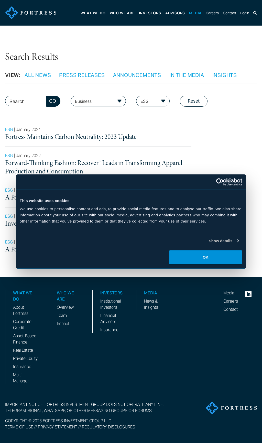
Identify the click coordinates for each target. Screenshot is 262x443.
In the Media (186, 75)
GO (52, 101)
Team (62, 315)
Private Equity (25, 358)
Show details (221, 241)
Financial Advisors (108, 318)
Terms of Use (19, 427)
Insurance (22, 366)
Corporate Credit (22, 324)
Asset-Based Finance (24, 339)
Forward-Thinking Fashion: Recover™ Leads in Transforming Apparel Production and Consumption (93, 167)
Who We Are (122, 13)
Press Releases (82, 75)
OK (206, 257)
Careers (212, 13)
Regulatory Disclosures (108, 427)
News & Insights (151, 304)
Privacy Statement (57, 427)
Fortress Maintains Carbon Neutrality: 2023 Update (71, 137)
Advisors (175, 13)
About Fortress (20, 310)
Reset (194, 101)
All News (38, 75)
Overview (65, 307)
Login (244, 13)
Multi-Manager (21, 378)
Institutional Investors (110, 304)
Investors (150, 13)
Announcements (137, 75)
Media (195, 13)
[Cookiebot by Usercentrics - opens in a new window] (220, 182)
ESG (9, 129)
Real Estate (23, 350)
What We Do (93, 13)
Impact (63, 323)
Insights (224, 75)
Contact (229, 13)
